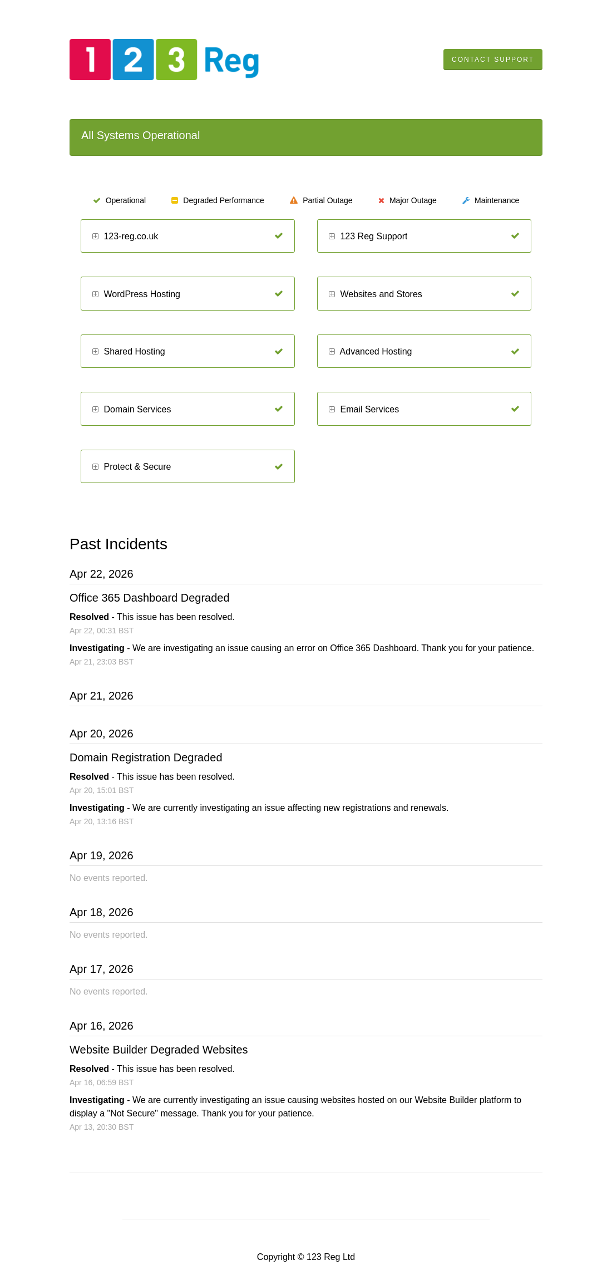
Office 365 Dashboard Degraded (150, 598)
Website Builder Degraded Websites (159, 1049)
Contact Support (493, 59)
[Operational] (278, 236)
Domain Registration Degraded (146, 757)
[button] (95, 237)
